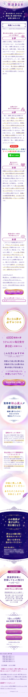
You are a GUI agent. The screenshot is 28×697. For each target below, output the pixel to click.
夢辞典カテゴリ (6, 28)
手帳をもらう (23, 679)
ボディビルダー (14, 674)
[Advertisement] (14, 92)
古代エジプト (5, 679)
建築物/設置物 (23, 28)
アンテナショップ (20, 686)
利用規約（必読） (9, 644)
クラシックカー (5, 686)
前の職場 (11, 679)
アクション (13, 688)
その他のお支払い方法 (14, 642)
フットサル (7, 688)
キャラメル (17, 679)
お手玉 (10, 686)
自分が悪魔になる (5, 674)
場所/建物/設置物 (14, 28)
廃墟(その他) (18, 676)
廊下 (19, 674)
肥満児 (14, 686)
